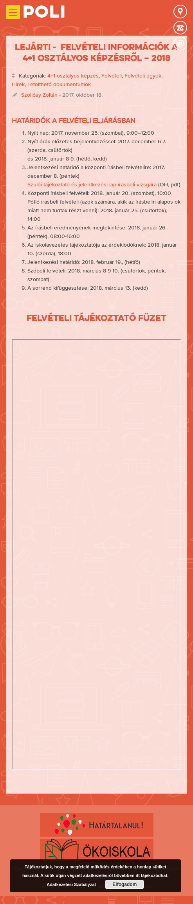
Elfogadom (124, 884)
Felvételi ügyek (142, 75)
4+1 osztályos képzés (73, 75)
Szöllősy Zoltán (39, 95)
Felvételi (111, 75)
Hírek (18, 84)
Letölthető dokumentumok (59, 84)
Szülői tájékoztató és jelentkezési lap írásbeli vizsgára (92, 184)
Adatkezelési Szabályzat (71, 884)
